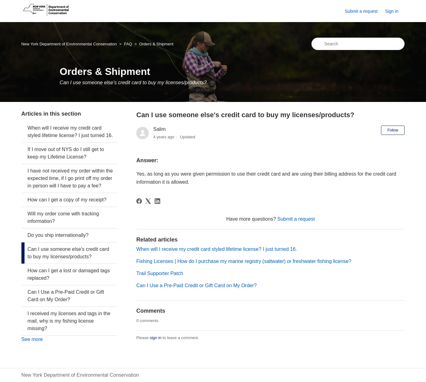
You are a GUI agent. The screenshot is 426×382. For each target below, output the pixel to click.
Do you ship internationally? (58, 235)
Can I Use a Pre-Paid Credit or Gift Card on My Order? (66, 295)
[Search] (358, 44)
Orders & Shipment (156, 44)
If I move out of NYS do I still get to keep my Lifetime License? (66, 153)
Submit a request (361, 11)
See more (32, 339)
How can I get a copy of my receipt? (67, 199)
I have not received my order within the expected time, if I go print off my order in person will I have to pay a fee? (70, 178)
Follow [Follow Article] (392, 130)
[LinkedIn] (157, 201)
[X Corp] (148, 201)
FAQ (128, 44)
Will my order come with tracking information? (63, 217)
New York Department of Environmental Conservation (69, 44)
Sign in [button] (392, 11)
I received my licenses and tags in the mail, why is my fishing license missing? (69, 321)
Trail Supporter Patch (159, 273)
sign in (155, 337)
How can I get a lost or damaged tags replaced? (69, 274)
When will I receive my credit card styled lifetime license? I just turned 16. (70, 131)
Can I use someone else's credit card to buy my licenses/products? (68, 252)
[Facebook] (139, 201)
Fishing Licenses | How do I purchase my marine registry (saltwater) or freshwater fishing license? (243, 261)
